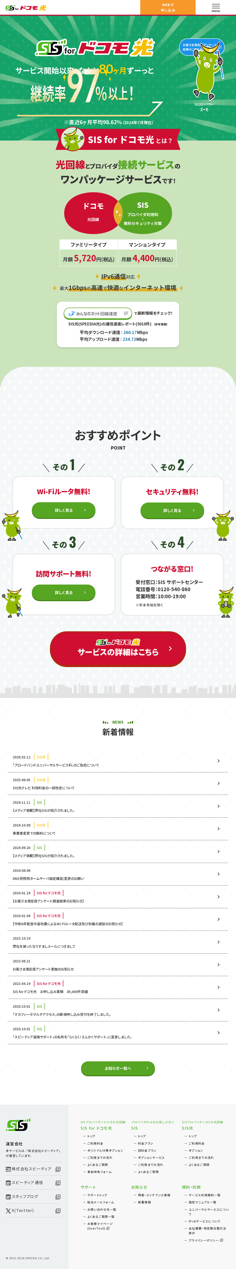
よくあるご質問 (97, 1164)
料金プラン (145, 1143)
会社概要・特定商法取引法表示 (207, 1230)
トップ (91, 1136)
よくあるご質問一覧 (101, 1216)
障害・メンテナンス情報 (154, 1195)
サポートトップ (97, 1195)
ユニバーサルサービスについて (209, 1211)
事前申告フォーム (99, 1172)
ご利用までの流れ (100, 1157)
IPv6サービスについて (205, 1221)
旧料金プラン (147, 1150)
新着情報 (144, 1202)
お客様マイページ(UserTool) (100, 1225)
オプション (196, 1150)
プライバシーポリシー (204, 1240)
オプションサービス (151, 1157)
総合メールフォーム (100, 1202)
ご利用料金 (95, 1143)
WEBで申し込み (168, 7)
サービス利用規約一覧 (205, 1195)
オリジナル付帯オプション (105, 1150)
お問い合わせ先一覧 (102, 1209)
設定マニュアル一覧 (203, 1202)
